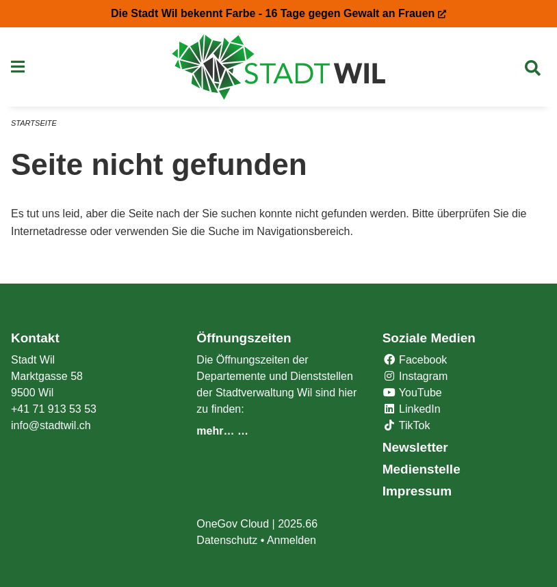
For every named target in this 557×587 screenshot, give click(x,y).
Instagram (415, 376)
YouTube (412, 392)
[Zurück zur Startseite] (279, 67)
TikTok (406, 425)
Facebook (415, 360)
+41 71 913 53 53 (53, 409)
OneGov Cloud (232, 524)
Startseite (34, 123)
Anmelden (291, 540)
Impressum (417, 491)
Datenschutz (226, 540)
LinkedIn (412, 409)
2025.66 (298, 524)
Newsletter (415, 447)
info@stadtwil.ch (51, 425)
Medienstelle (422, 469)
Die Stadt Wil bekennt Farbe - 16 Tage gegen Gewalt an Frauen (278, 13)
